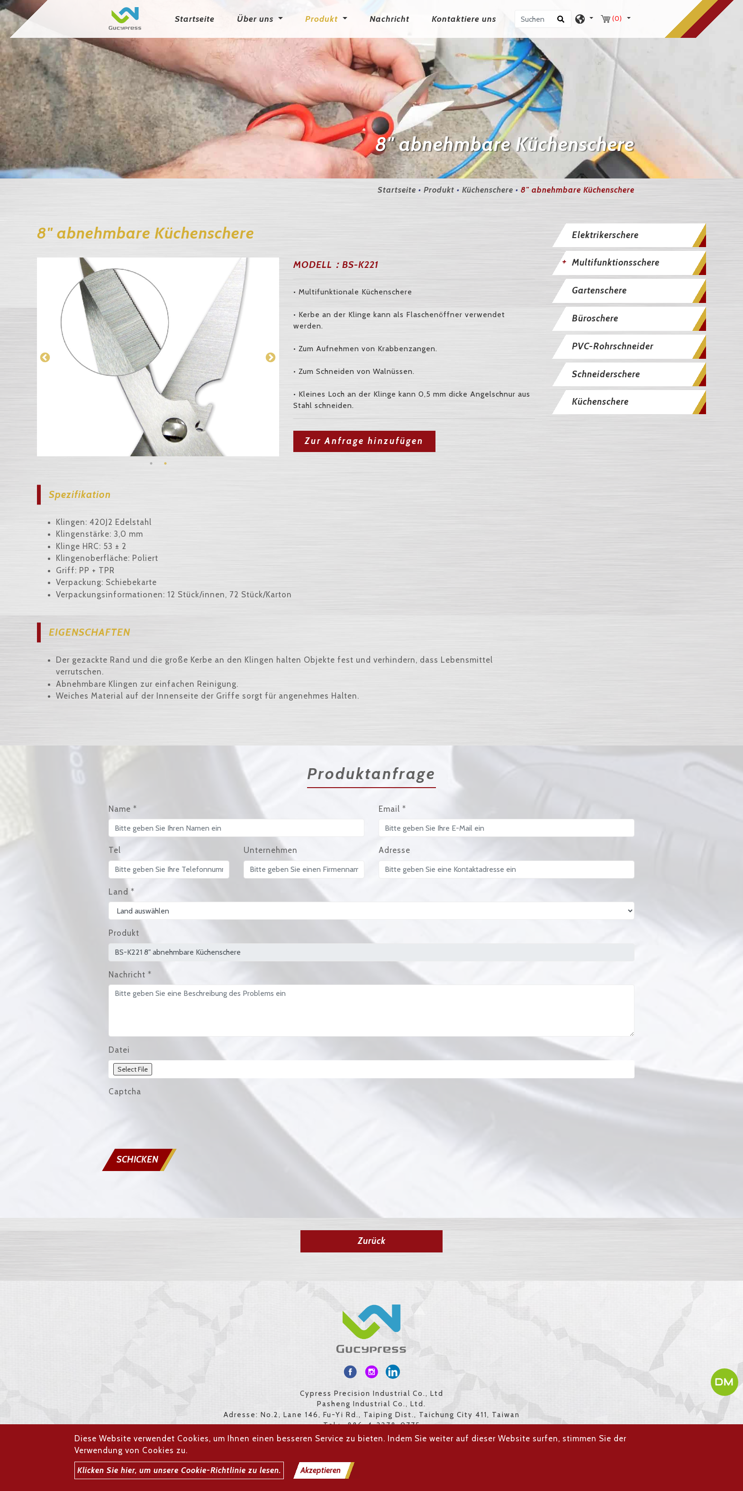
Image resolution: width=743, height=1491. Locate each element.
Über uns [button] (256, 19)
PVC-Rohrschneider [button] (612, 346)
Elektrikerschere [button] (605, 235)
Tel (115, 850)
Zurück (372, 1240)
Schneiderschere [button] (606, 374)
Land (122, 891)
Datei (119, 1050)
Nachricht (389, 19)
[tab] (627, 235)
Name (123, 809)
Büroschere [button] (595, 318)
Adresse (394, 850)
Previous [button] (44, 357)
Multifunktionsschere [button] (616, 262)
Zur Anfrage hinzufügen (364, 440)
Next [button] (269, 357)
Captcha (125, 1091)
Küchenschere (487, 190)
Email (392, 809)
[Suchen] (543, 19)
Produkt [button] (322, 19)
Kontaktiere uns (464, 19)
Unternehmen (271, 850)
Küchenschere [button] (600, 401)
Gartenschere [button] (599, 290)
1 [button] (151, 463)
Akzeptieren (320, 1470)
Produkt (439, 190)
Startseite (196, 18)
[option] (158, 356)
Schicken (137, 1159)
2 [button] (165, 463)
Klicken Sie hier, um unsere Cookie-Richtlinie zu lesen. (179, 1470)
